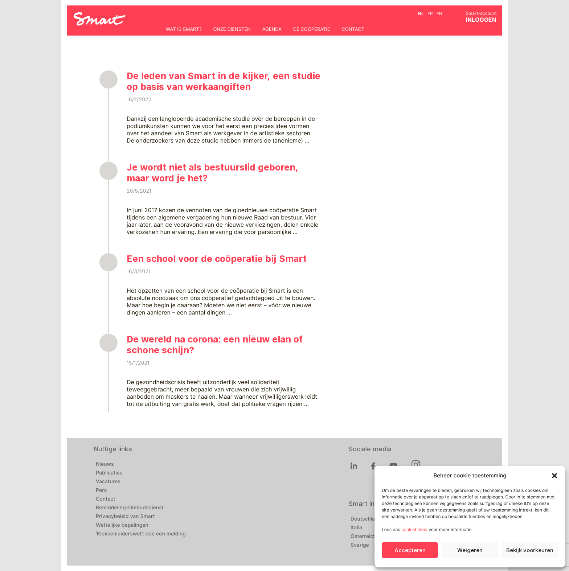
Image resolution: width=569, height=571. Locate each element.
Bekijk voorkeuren (529, 550)
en (439, 13)
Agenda (272, 29)
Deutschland (366, 519)
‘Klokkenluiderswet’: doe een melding (141, 534)
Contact (353, 29)
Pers (101, 490)
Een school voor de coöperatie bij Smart (217, 258)
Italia (356, 528)
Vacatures (108, 482)
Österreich (363, 536)
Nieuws (105, 464)
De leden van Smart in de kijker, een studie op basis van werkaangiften (223, 81)
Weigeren (470, 550)
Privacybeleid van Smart (125, 516)
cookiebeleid (414, 529)
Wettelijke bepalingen (122, 525)
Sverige (360, 545)
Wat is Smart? (183, 29)
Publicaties (109, 473)
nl (421, 13)
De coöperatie (311, 29)
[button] (554, 475)
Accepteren (410, 550)
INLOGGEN (481, 19)
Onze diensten (231, 29)
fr (430, 13)
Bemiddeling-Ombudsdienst (130, 508)
